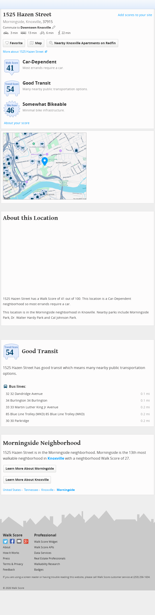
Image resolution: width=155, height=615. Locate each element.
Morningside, (14, 22)
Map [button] (36, 43)
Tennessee (31, 490)
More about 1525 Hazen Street (23, 51)
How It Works (11, 553)
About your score (16, 123)
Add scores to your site (135, 15)
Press (6, 558)
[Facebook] (12, 541)
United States (12, 490)
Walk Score (12, 535)
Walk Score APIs (44, 547)
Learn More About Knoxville (27, 480)
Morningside (66, 490)
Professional (45, 535)
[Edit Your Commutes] (54, 27)
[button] (44, 161)
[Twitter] (5, 541)
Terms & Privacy (13, 564)
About (6, 547)
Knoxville (33, 22)
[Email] (19, 541)
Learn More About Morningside (30, 469)
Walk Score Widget (45, 541)
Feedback (9, 569)
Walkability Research (47, 564)
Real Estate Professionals (49, 558)
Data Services (42, 553)
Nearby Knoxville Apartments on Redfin (82, 43)
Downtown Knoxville (36, 27)
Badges (39, 569)
